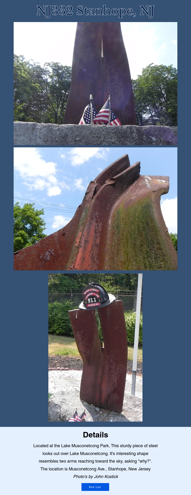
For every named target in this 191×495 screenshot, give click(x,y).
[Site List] (95, 487)
